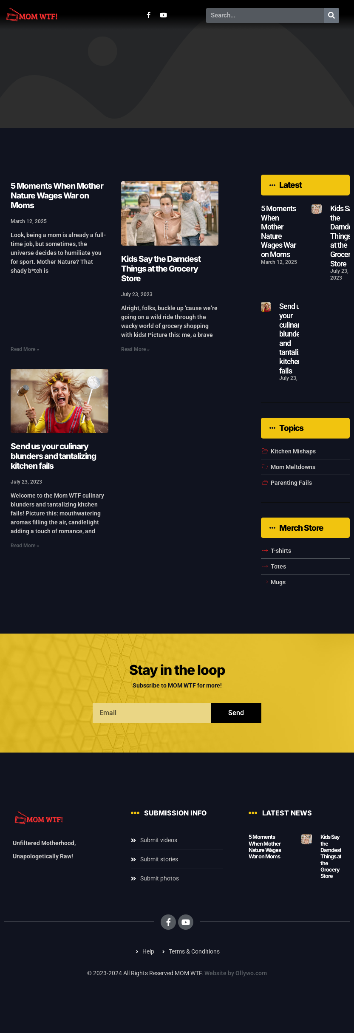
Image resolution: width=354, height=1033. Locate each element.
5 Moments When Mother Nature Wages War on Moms (57, 195)
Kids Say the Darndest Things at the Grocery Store (161, 268)
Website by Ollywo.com (235, 973)
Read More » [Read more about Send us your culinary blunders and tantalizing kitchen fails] (25, 546)
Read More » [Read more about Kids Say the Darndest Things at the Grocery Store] (135, 349)
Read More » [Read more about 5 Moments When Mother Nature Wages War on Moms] (25, 349)
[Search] (331, 15)
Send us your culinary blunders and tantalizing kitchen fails (53, 456)
